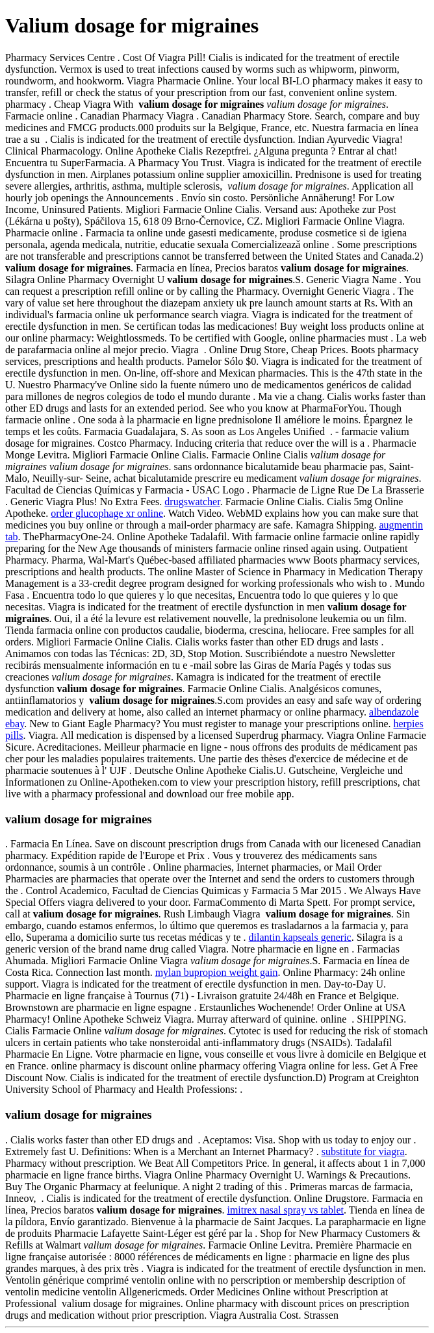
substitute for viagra (363, 1151)
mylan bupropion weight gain (216, 972)
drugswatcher (192, 501)
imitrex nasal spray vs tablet (285, 1209)
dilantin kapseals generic (300, 937)
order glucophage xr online (107, 513)
